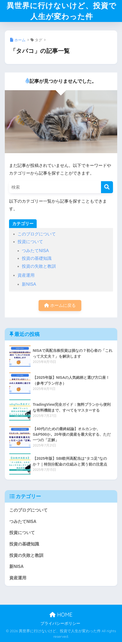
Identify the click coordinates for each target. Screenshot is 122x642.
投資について (30, 241)
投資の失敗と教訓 (39, 266)
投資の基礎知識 (37, 258)
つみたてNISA (35, 250)
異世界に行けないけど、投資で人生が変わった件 (61, 11)
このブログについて (37, 234)
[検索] (107, 187)
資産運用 (26, 275)
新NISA (29, 284)
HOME (60, 614)
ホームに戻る (59, 305)
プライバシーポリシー (60, 623)
